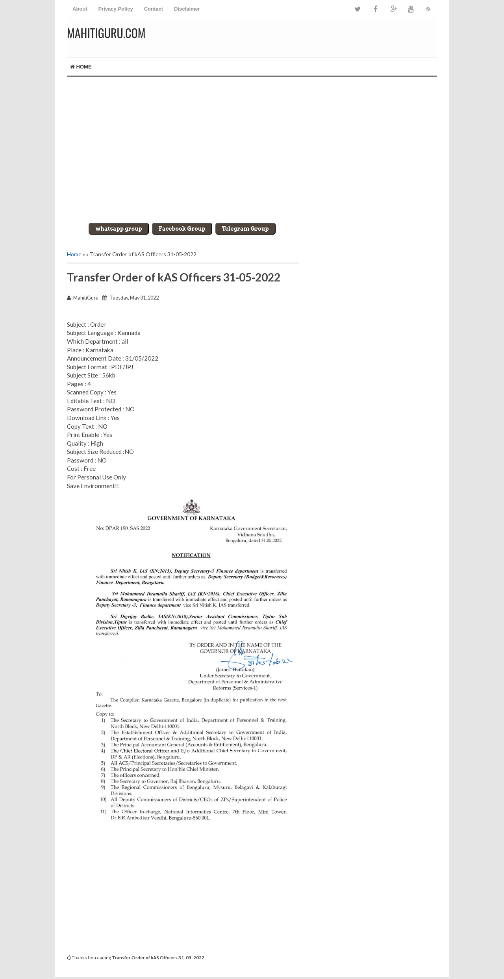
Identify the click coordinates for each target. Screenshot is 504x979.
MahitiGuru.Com (106, 33)
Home (81, 67)
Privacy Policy (115, 9)
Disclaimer (187, 9)
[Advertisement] (252, 144)
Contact (153, 9)
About (79, 9)
